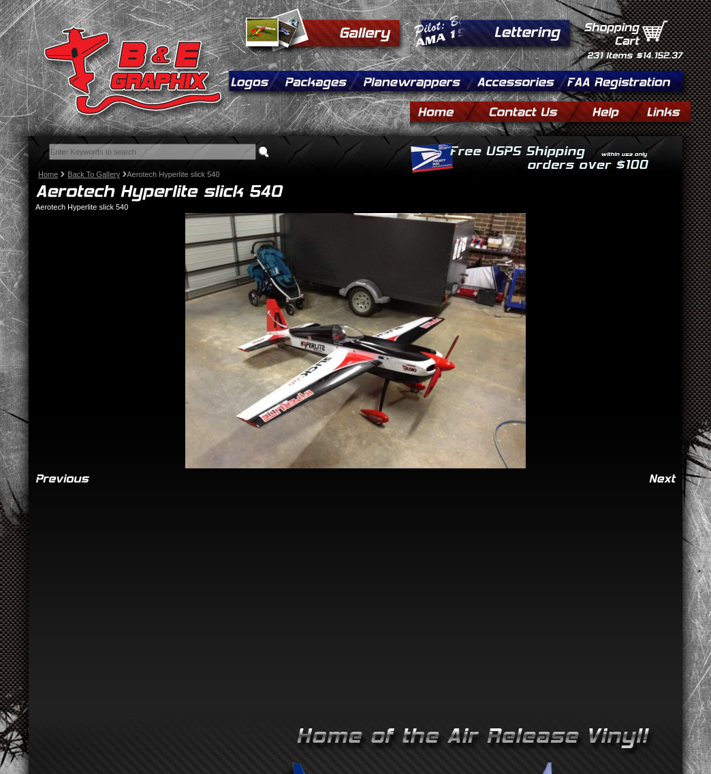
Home (48, 174)
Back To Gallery (93, 174)
